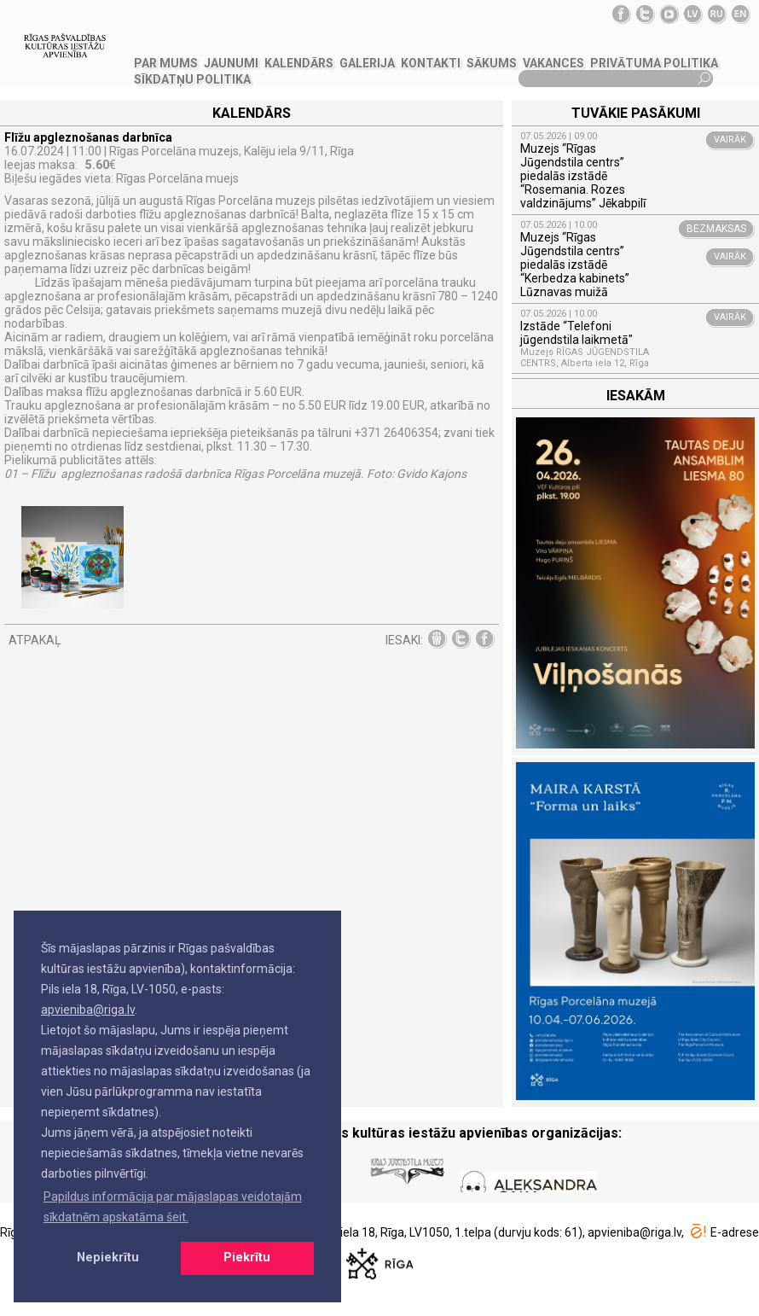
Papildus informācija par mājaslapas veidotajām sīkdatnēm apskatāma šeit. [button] (172, 1207)
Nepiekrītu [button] (108, 1257)
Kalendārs (298, 63)
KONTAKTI (431, 63)
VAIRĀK (730, 139)
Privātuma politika (654, 63)
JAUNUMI (231, 63)
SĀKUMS (491, 63)
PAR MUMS (166, 63)
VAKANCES (553, 63)
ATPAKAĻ (35, 640)
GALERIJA (367, 63)
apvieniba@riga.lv (88, 1009)
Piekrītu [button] (246, 1257)
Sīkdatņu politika (192, 79)
